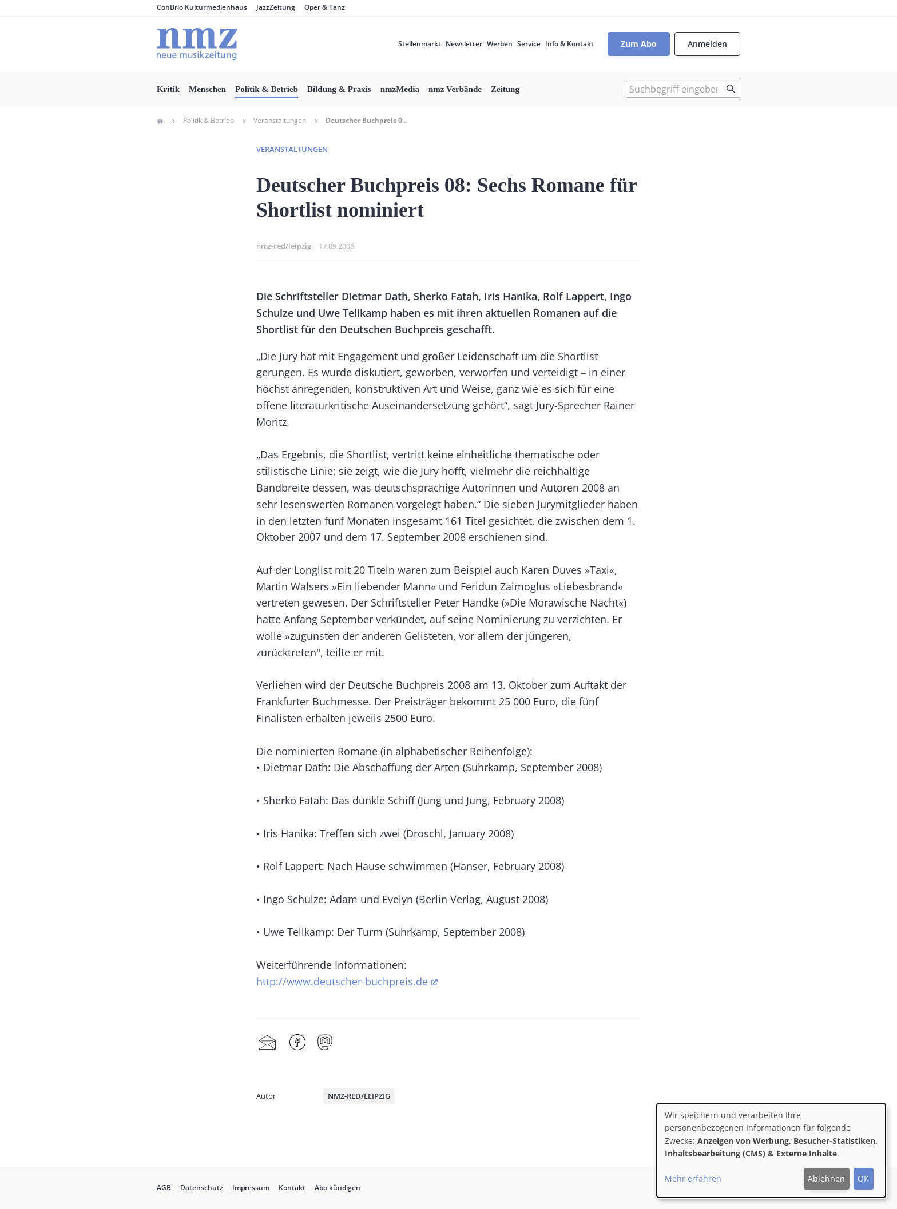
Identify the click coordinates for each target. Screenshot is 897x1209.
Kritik (168, 89)
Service (529, 44)
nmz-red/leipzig (283, 246)
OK (863, 1178)
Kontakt (292, 1187)
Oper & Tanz (324, 7)
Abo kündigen (337, 1187)
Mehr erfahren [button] (693, 1178)
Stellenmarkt (419, 44)
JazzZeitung (275, 7)
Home (160, 121)
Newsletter (464, 44)
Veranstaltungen (279, 120)
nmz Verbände (455, 89)
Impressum (250, 1187)
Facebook (297, 1042)
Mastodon (325, 1042)
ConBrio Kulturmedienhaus (202, 7)
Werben (500, 44)
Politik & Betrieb (266, 89)
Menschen (207, 89)
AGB (164, 1187)
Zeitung (505, 89)
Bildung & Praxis (339, 89)
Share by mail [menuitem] (267, 1043)
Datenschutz (201, 1187)
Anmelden (707, 43)
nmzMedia (399, 89)
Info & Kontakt (569, 44)
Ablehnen (826, 1178)
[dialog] (771, 1150)
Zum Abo (639, 43)
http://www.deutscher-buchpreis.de (342, 981)
